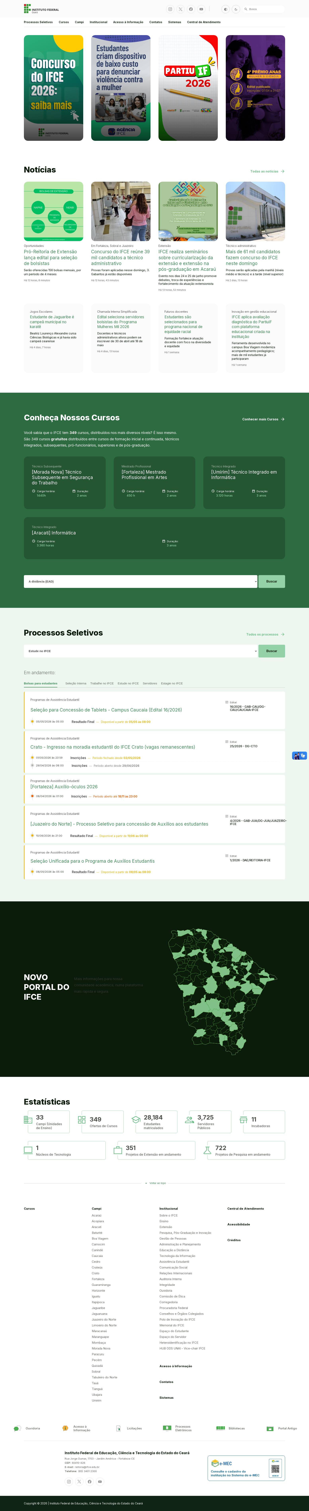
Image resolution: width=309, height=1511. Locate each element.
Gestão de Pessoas (173, 1238)
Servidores (150, 683)
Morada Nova (101, 1348)
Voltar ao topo (158, 1183)
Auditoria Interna (170, 1279)
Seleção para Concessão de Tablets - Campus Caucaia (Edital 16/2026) (106, 710)
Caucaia (97, 1256)
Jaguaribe (98, 1308)
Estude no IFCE (128, 683)
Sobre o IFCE (168, 1215)
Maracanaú (99, 1331)
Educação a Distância (174, 1250)
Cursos (64, 22)
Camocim (98, 1244)
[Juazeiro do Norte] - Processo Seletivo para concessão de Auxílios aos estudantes (119, 824)
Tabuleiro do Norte (104, 1377)
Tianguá (97, 1389)
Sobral (96, 1371)
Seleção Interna (75, 683)
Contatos (155, 22)
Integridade (167, 1285)
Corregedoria (168, 1302)
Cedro (96, 1262)
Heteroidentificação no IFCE (178, 1342)
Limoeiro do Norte (104, 1325)
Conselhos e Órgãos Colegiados (181, 1314)
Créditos (234, 1240)
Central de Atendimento (204, 22)
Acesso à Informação (128, 22)
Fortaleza (98, 1279)
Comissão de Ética (172, 1296)
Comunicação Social (173, 1267)
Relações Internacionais (175, 1273)
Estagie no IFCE (172, 683)
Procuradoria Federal (173, 1308)
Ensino (163, 1221)
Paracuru (98, 1354)
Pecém (97, 1360)
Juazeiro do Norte (104, 1319)
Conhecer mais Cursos (263, 419)
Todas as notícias (267, 171)
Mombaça (99, 1342)
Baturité (97, 1233)
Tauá (95, 1383)
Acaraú (96, 1215)
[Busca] (263, 9)
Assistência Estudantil (174, 1262)
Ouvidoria (165, 1290)
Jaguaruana (99, 1314)
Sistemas (174, 22)
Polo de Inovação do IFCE (177, 1319)
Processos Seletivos (38, 22)
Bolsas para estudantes (40, 683)
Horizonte (98, 1290)
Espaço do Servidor (172, 1337)
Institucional (98, 22)
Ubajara (97, 1395)
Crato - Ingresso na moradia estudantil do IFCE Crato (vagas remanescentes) (112, 747)
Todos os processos (265, 634)
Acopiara (98, 1221)
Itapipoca (98, 1302)
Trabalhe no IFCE (102, 683)
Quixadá (97, 1366)
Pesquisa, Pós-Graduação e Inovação (185, 1233)
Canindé (97, 1250)
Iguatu (96, 1296)
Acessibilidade (238, 1224)
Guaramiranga (101, 1285)
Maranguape (100, 1337)
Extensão (165, 1227)
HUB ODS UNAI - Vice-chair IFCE (182, 1348)
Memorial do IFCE (171, 1325)
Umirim (96, 1400)
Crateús (97, 1267)
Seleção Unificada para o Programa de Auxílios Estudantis (92, 861)
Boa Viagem (100, 1238)
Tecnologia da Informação (177, 1256)
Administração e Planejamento (180, 1244)
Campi (79, 22)
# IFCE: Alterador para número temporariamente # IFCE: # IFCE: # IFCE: (140, 651)
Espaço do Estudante (174, 1331)
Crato (95, 1273)
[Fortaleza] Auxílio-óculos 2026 (64, 786)
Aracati (96, 1227)
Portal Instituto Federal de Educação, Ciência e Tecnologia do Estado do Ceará (42, 8)
